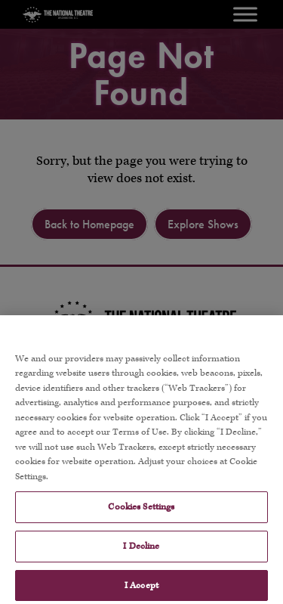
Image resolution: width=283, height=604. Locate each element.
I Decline (141, 555)
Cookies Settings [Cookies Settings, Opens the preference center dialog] (141, 516)
